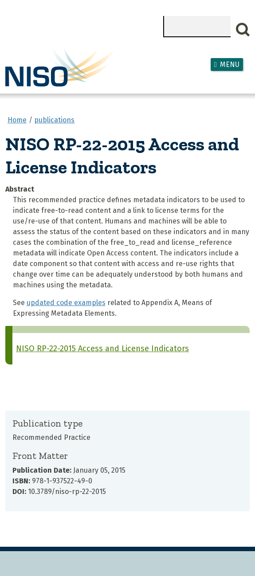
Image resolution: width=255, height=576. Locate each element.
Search (243, 30)
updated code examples (66, 302)
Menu (229, 64)
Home (17, 120)
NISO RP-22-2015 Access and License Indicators (102, 348)
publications (54, 120)
